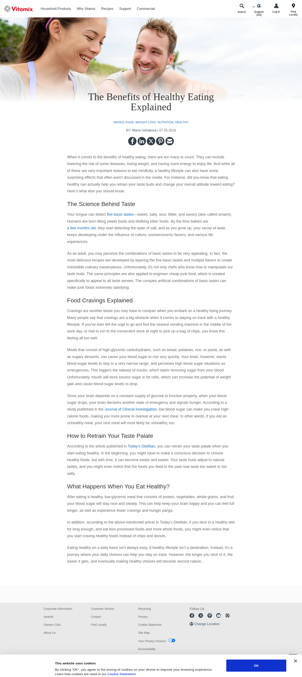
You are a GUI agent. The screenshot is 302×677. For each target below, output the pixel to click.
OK (256, 644)
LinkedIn (142, 141)
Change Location (207, 624)
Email (169, 141)
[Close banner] (295, 639)
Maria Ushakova (144, 130)
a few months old (81, 228)
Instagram (227, 615)
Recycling (144, 608)
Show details (220, 668)
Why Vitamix (86, 8)
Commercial (146, 8)
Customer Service (102, 608)
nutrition (165, 122)
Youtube (218, 615)
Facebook (132, 141)
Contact (96, 616)
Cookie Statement (122, 652)
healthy (182, 122)
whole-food (124, 122)
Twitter (151, 141)
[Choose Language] (259, 10)
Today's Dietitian (141, 446)
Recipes (107, 8)
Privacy (143, 616)
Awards (48, 616)
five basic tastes (120, 214)
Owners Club (52, 624)
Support (125, 8)
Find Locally (99, 624)
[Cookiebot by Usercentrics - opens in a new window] (27, 669)
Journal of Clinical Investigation (131, 409)
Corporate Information (58, 608)
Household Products (56, 8)
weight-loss (145, 122)
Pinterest (160, 141)
